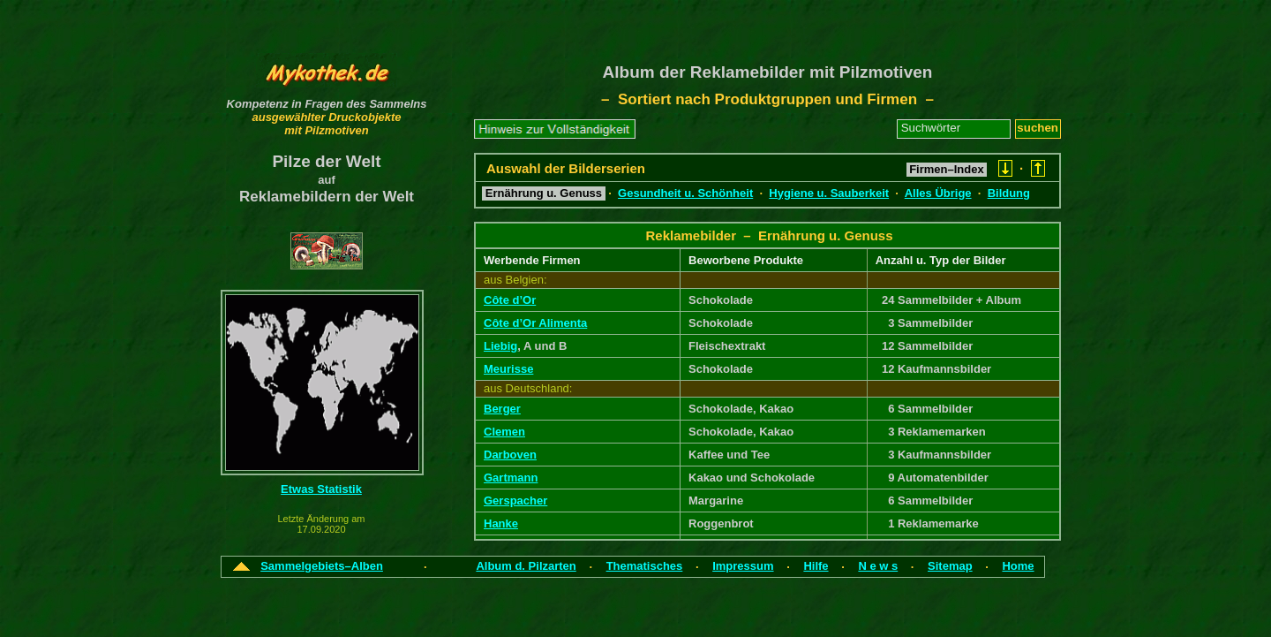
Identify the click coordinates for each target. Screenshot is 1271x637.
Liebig (500, 346)
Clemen (504, 431)
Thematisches (644, 566)
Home (1018, 566)
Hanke (501, 523)
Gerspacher (515, 500)
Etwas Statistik (321, 489)
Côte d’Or (510, 300)
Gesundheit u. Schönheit (685, 193)
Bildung (1009, 193)
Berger (502, 408)
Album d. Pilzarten (525, 566)
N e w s (878, 566)
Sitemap (950, 566)
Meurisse (508, 368)
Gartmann (511, 477)
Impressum (742, 566)
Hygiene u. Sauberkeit (829, 193)
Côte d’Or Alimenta (535, 323)
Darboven (510, 454)
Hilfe (815, 566)
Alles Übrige (938, 193)
